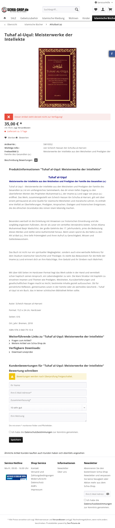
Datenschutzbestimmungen (38, 432)
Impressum (36, 489)
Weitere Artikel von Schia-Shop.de (27, 343)
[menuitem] (61, 10)
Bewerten (22, 137)
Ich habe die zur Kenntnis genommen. (45, 432)
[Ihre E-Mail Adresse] (94, 494)
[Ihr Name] (48, 385)
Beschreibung (11, 160)
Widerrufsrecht (38, 478)
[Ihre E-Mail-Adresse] (48, 393)
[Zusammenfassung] (48, 400)
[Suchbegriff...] (61, 9)
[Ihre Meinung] (48, 417)
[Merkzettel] (96, 9)
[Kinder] (86, 18)
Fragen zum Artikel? (20, 340)
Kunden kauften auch (32, 453)
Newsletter (63, 468)
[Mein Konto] (103, 9)
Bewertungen (28, 160)
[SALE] (13, 18)
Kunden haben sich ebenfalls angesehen (63, 453)
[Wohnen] (73, 18)
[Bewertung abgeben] (48, 408)
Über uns (62, 471)
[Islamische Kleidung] (53, 18)
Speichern (16, 439)
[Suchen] (77, 9)
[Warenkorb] (110, 9)
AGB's (34, 486)
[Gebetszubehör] (29, 18)
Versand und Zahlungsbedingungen (42, 473)
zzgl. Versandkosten (22, 127)
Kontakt (35, 468)
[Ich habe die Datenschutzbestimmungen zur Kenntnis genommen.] (10, 432)
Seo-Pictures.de (73, 523)
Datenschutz (37, 482)
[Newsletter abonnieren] (107, 494)
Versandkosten (59, 519)
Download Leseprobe (21, 352)
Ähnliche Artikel (12, 453)
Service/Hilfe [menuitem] (103, 2)
